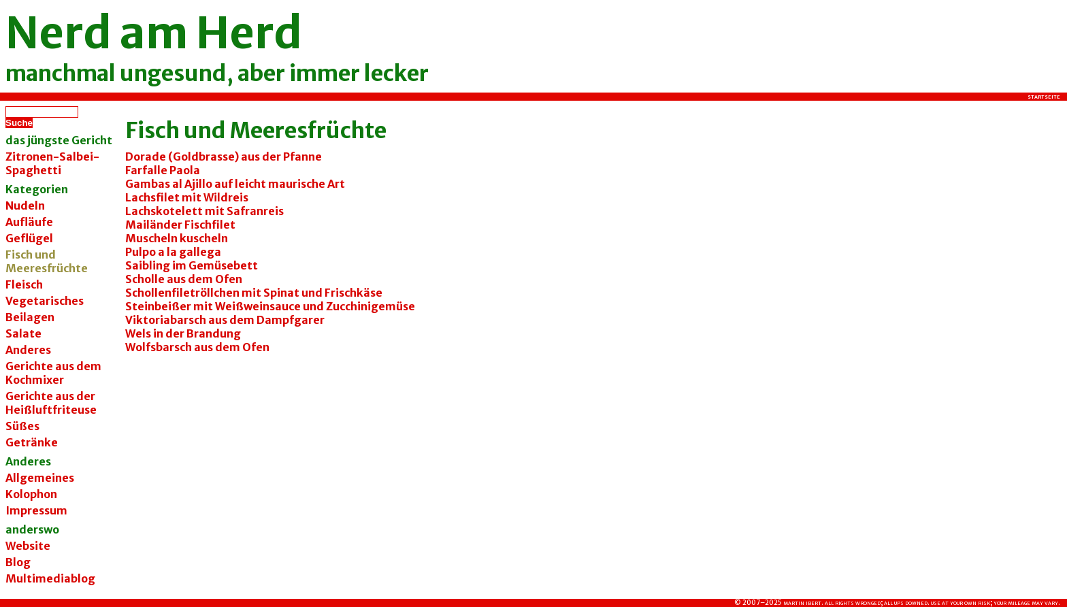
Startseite (1044, 97)
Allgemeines (39, 478)
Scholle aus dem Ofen (183, 279)
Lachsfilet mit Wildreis (186, 197)
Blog (18, 562)
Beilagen (29, 317)
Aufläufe (29, 222)
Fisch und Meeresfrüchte (256, 130)
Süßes (22, 426)
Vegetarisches (44, 301)
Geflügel (29, 238)
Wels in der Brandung (183, 333)
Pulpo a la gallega (173, 252)
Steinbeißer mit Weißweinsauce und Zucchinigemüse (270, 306)
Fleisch (24, 284)
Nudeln (25, 205)
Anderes (28, 350)
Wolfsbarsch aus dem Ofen (197, 347)
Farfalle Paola (162, 170)
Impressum (36, 510)
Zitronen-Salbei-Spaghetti (52, 163)
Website (27, 546)
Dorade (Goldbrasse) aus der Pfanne (223, 156)
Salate (23, 333)
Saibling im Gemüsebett (191, 265)
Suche (19, 123)
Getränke (31, 442)
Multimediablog (50, 578)
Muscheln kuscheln (176, 238)
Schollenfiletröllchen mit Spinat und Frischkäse (253, 292)
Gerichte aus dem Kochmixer (53, 373)
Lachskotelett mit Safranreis (204, 211)
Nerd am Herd (153, 32)
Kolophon (31, 494)
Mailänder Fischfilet (180, 224)
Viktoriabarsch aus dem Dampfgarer (225, 320)
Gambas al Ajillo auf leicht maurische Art (235, 184)
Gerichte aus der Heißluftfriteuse (51, 402)
